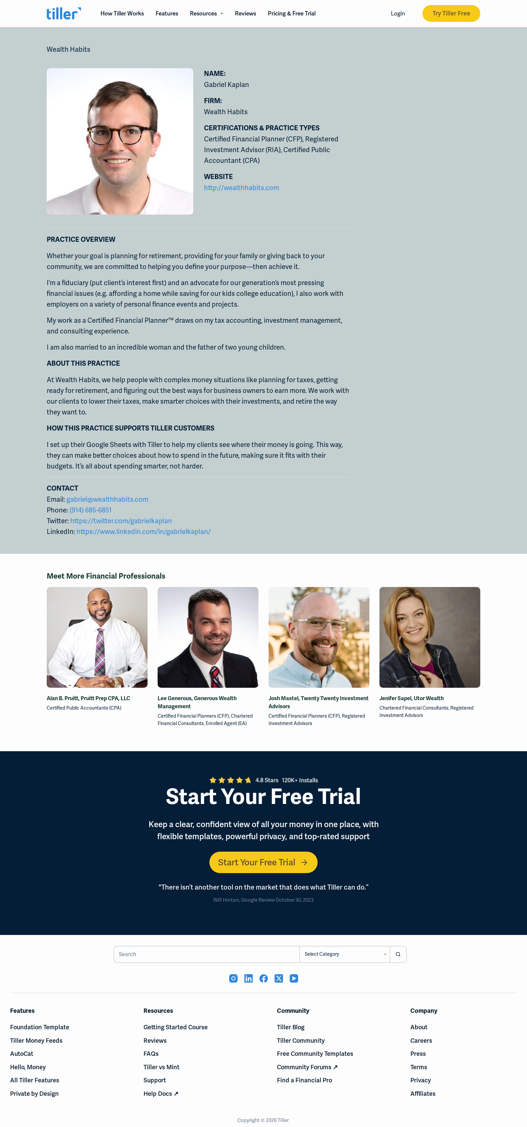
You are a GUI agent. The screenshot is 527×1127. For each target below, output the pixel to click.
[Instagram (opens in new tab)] (233, 978)
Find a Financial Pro (304, 1080)
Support (155, 1080)
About (419, 1027)
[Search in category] (344, 954)
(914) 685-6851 (91, 510)
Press (418, 1053)
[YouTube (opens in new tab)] (294, 978)
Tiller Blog (291, 1027)
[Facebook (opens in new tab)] (263, 978)
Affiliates (423, 1093)
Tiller (284, 1120)
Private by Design (34, 1093)
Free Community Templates (315, 1053)
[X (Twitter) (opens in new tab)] (279, 978)
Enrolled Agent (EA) (226, 723)
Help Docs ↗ (161, 1093)
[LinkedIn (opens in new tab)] (248, 978)
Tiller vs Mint (161, 1067)
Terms (418, 1067)
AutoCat (21, 1053)
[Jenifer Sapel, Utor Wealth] (429, 637)
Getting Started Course (176, 1027)
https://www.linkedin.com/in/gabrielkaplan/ (144, 531)
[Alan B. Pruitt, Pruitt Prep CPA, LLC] (97, 637)
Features (167, 13)
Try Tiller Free (451, 13)
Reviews (245, 13)
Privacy (420, 1080)
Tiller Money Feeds (36, 1040)
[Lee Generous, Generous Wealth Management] (208, 637)
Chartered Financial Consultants (413, 708)
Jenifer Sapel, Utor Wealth (411, 698)
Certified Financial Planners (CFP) (193, 716)
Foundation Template (39, 1027)
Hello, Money (28, 1067)
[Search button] (398, 954)
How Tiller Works (122, 13)
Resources (208, 13)
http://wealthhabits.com (241, 187)
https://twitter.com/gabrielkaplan (121, 520)
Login (398, 13)
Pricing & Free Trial (292, 13)
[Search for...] (206, 954)
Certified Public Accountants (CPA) (84, 708)
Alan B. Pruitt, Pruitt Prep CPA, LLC (88, 698)
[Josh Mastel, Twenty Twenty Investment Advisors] (319, 637)
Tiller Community (301, 1040)
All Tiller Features (34, 1080)
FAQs (151, 1053)
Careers (421, 1040)
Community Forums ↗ (307, 1067)
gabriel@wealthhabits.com (107, 499)
